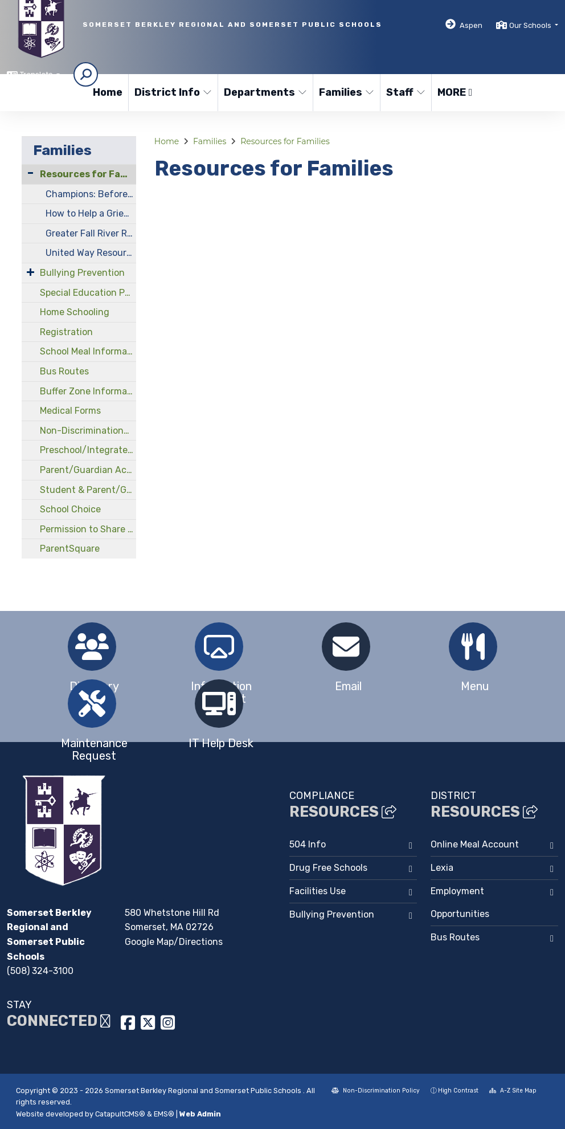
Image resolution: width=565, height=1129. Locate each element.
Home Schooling (74, 312)
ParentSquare (70, 548)
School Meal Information (88, 351)
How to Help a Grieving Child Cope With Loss (91, 213)
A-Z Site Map (513, 1090)
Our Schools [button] (531, 25)
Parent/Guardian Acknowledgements (88, 469)
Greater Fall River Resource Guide (91, 233)
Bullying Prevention (82, 272)
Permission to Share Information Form (88, 529)
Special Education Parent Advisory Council (88, 292)
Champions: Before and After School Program (91, 194)
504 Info (307, 844)
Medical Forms (70, 410)
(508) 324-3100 (40, 970)
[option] (91, 646)
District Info (171, 92)
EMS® (164, 1114)
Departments (263, 92)
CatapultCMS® (120, 1114)
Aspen (471, 25)
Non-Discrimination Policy (375, 1090)
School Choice (70, 509)
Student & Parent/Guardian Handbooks (88, 489)
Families (346, 92)
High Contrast (458, 1090)
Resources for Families (88, 174)
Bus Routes (64, 371)
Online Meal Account (475, 844)
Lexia (442, 867)
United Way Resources (91, 252)
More (455, 92)
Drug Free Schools (328, 867)
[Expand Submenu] (30, 272)
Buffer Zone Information (88, 391)
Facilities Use (317, 891)
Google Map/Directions (174, 941)
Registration (66, 332)
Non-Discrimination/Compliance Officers (88, 430)
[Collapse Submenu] (30, 173)
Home (107, 92)
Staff (405, 92)
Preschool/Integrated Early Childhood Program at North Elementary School (88, 450)
